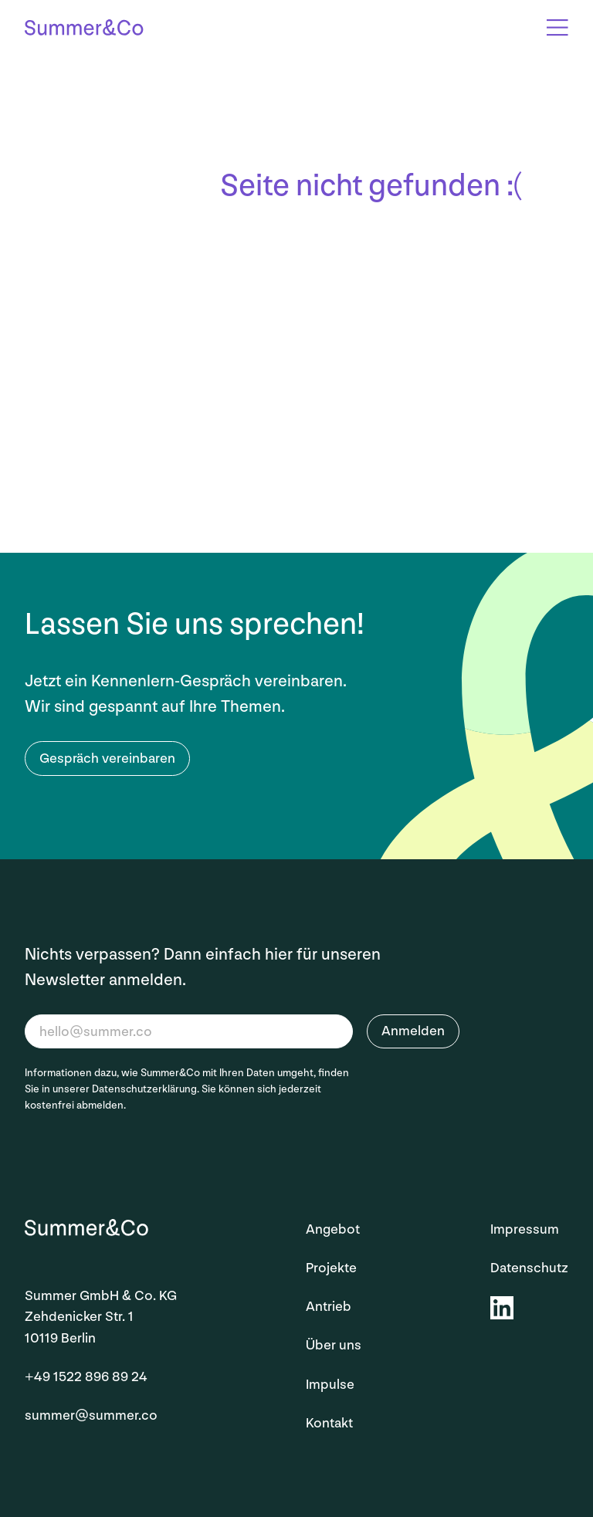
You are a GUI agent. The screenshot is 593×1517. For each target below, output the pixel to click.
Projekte (331, 1268)
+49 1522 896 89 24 (86, 1377)
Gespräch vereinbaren (107, 758)
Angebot (333, 1229)
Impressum (524, 1229)
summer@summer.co (91, 1415)
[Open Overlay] (557, 27)
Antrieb (328, 1307)
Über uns (333, 1345)
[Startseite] (84, 30)
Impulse (330, 1384)
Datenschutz (529, 1268)
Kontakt (329, 1423)
